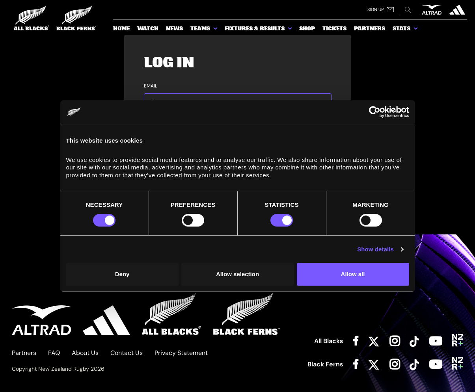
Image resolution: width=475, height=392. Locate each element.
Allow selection (237, 274)
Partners (24, 353)
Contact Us (126, 353)
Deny (122, 274)
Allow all (353, 274)
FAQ (54, 353)
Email (150, 86)
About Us (85, 353)
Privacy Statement (181, 353)
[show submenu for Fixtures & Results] (290, 30)
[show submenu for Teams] (216, 30)
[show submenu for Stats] (416, 30)
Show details (375, 249)
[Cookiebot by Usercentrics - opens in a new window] (374, 112)
